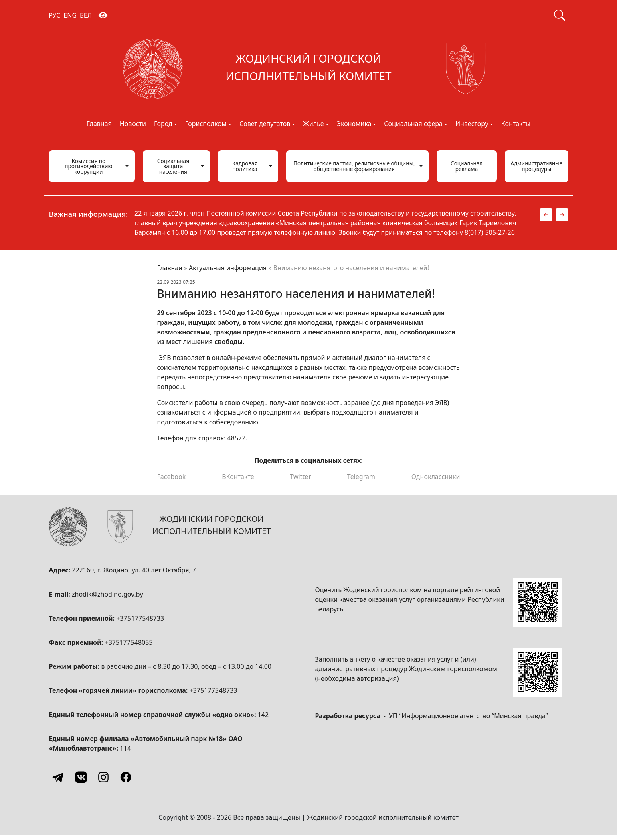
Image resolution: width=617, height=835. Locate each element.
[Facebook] (126, 777)
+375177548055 (129, 642)
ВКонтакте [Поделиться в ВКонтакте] (238, 476)
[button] (546, 214)
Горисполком (206, 124)
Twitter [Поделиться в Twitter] (300, 476)
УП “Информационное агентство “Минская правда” (468, 715)
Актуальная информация (228, 267)
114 (125, 748)
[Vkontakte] (81, 777)
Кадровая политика (245, 166)
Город (163, 124)
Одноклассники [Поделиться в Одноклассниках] (435, 476)
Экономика (354, 124)
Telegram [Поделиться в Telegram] (361, 476)
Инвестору (471, 124)
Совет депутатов (264, 124)
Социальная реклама (467, 166)
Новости (133, 124)
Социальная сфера (413, 124)
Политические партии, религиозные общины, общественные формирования (354, 166)
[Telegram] (58, 777)
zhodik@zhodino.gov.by (107, 594)
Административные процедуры (536, 166)
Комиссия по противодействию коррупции (88, 166)
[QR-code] (537, 602)
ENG (70, 15)
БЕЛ (86, 15)
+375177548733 (140, 618)
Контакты (515, 124)
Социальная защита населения (173, 166)
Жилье (313, 124)
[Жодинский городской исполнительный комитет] (308, 69)
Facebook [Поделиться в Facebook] (171, 476)
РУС (55, 15)
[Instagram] (103, 777)
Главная (99, 124)
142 (263, 714)
